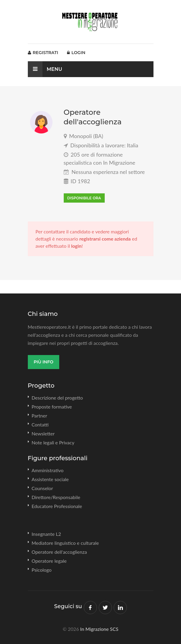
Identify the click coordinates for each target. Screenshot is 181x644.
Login (76, 52)
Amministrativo (48, 470)
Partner (39, 415)
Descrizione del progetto (57, 397)
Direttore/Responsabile (56, 497)
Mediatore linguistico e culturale (65, 543)
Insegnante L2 (46, 534)
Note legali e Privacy (53, 442)
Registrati (43, 52)
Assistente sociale (50, 479)
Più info (44, 362)
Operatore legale (49, 561)
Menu (45, 69)
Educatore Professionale (57, 506)
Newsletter (43, 433)
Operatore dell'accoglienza (59, 552)
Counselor (42, 488)
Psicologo (42, 570)
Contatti (40, 424)
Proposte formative (52, 406)
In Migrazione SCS (99, 629)
